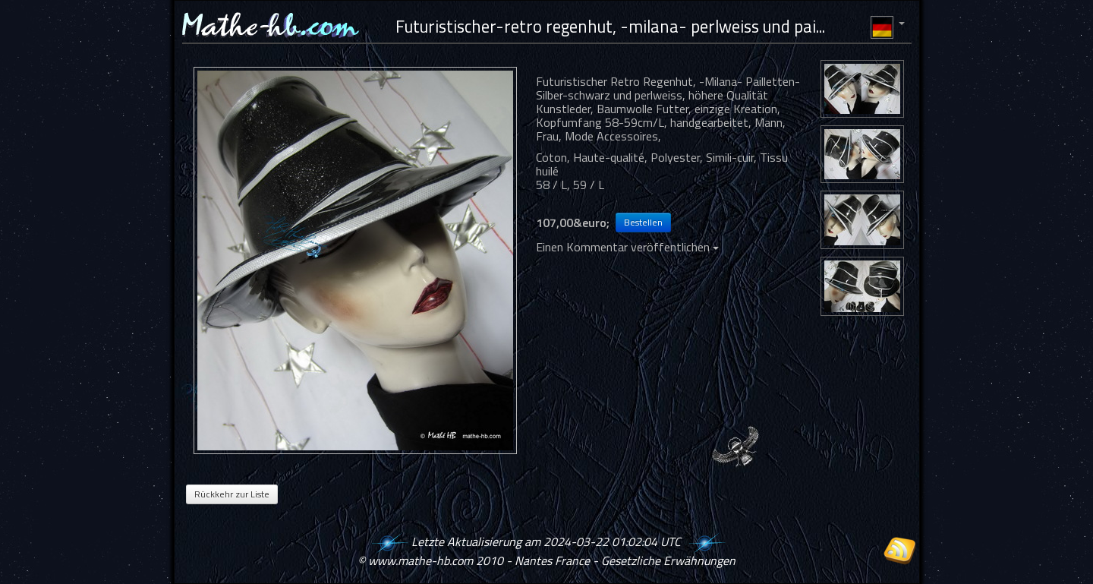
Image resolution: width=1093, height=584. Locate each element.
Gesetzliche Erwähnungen (668, 560)
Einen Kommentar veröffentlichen (627, 247)
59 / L (588, 184)
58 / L (551, 184)
